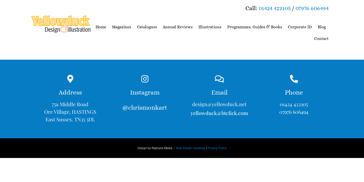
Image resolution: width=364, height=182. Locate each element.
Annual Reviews (178, 27)
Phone (294, 92)
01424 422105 (275, 8)
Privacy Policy (217, 148)
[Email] (219, 79)
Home (101, 27)
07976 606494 (312, 8)
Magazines (121, 27)
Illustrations (209, 27)
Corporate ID (300, 27)
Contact (321, 38)
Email (219, 92)
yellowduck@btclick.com (219, 112)
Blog (322, 27)
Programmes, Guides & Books (254, 27)
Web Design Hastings (190, 148)
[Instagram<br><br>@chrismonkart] (145, 79)
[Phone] (294, 79)
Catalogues (147, 27)
